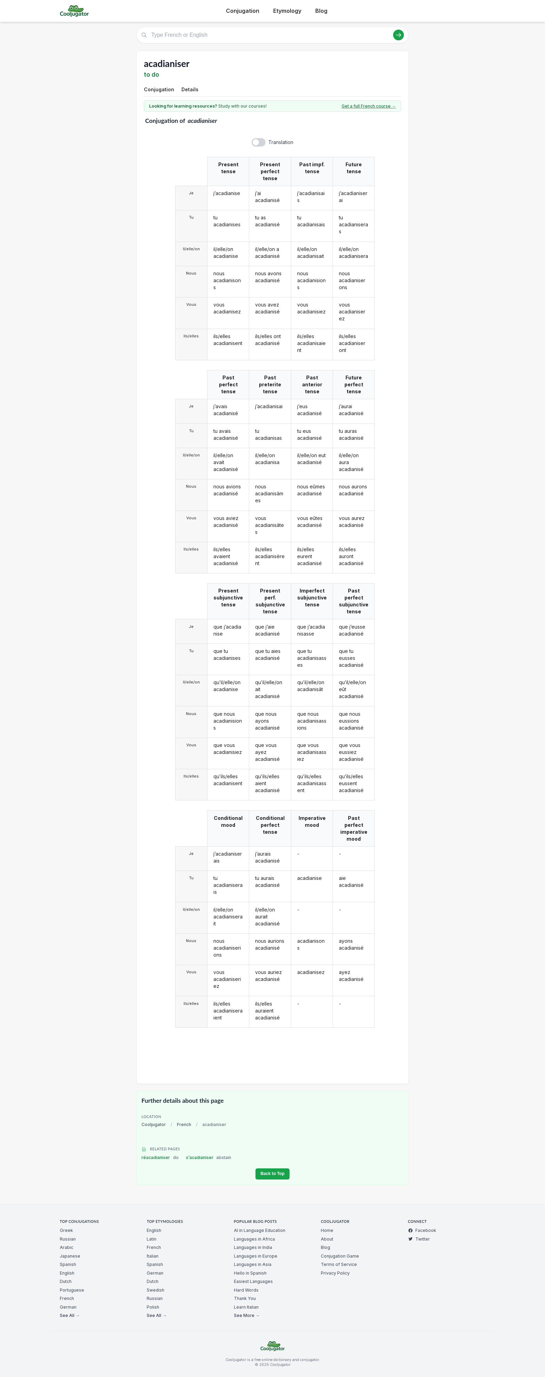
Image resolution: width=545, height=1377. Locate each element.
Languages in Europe (255, 1256)
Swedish (155, 1290)
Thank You (245, 1298)
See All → (70, 1315)
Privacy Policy (335, 1273)
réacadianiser (160, 1157)
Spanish (68, 1264)
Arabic (66, 1247)
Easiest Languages (253, 1281)
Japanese (70, 1256)
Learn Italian (246, 1307)
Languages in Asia (252, 1264)
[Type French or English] (272, 35)
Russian (68, 1239)
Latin (151, 1239)
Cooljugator (153, 1124)
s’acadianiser (208, 1157)
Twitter (419, 1239)
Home (327, 1230)
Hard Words (246, 1290)
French (184, 1124)
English (67, 1273)
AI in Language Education (259, 1230)
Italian (152, 1256)
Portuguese (72, 1290)
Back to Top (272, 1173)
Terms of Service (339, 1264)
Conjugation (242, 10)
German (68, 1307)
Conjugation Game (340, 1256)
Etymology (287, 10)
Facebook (422, 1230)
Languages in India (253, 1247)
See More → (247, 1315)
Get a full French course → (369, 106)
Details (189, 89)
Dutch (66, 1281)
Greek (66, 1230)
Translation (280, 142)
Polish (153, 1307)
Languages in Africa (254, 1239)
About (327, 1239)
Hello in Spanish (250, 1273)
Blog (321, 10)
